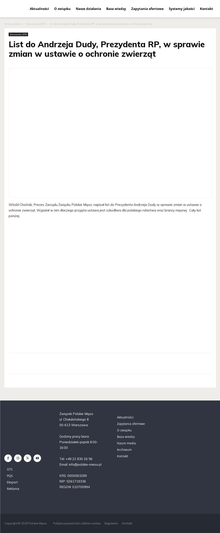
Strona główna (13, 24)
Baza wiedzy (116, 8)
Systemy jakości (182, 8)
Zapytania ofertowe (147, 8)
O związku (62, 8)
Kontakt (206, 8)
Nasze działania (88, 8)
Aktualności (39, 8)
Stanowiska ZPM (35, 24)
